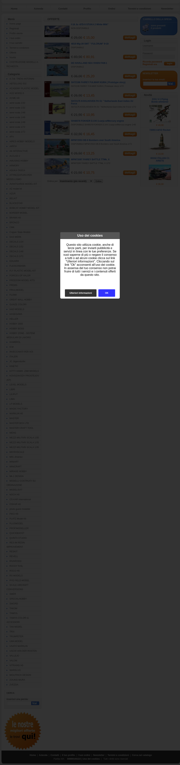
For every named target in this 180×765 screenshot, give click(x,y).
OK (106, 293)
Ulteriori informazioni (81, 293)
